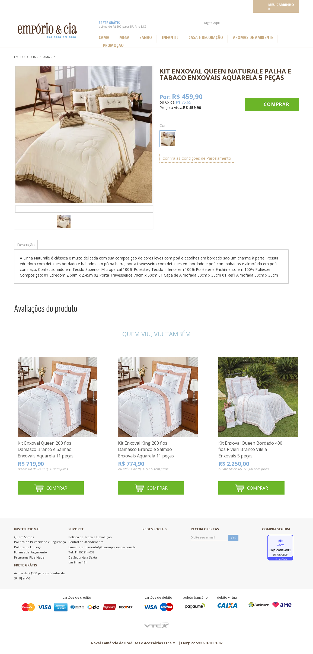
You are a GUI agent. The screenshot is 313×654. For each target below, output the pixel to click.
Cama (104, 37)
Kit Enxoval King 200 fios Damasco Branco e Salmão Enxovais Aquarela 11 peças (146, 449)
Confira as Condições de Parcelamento (196, 158)
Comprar (276, 104)
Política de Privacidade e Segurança (40, 542)
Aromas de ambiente (253, 37)
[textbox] (251, 22)
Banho (145, 37)
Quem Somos (24, 537)
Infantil (170, 37)
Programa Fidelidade (29, 557)
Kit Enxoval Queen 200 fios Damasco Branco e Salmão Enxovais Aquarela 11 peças (46, 449)
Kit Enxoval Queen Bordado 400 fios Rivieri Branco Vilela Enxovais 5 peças (250, 449)
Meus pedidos (212, 6)
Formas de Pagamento (30, 552)
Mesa (124, 37)
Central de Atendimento (86, 542)
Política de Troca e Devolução (90, 537)
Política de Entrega (27, 547)
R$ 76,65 (183, 102)
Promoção (113, 45)
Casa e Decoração (206, 37)
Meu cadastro (239, 6)
